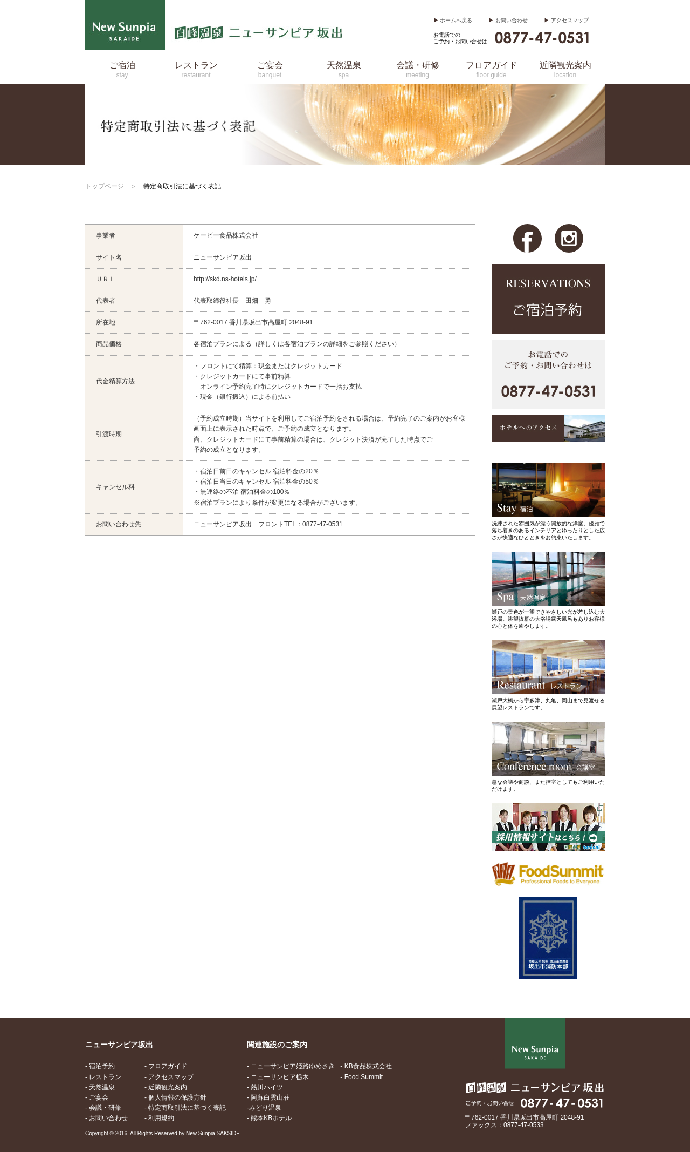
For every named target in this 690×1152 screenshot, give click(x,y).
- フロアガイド (165, 1066)
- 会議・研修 (103, 1108)
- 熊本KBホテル (269, 1118)
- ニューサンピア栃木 (278, 1077)
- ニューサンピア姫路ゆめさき (291, 1066)
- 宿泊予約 (100, 1066)
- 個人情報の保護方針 (175, 1097)
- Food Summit (361, 1077)
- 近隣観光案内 (165, 1087)
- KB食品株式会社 (365, 1066)
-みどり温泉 (264, 1108)
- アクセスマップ (169, 1077)
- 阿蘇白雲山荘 (268, 1097)
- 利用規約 (159, 1118)
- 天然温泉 (100, 1087)
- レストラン (103, 1077)
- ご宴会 (96, 1097)
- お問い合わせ (106, 1118)
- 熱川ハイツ (265, 1087)
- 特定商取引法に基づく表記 (185, 1108)
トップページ (104, 186)
